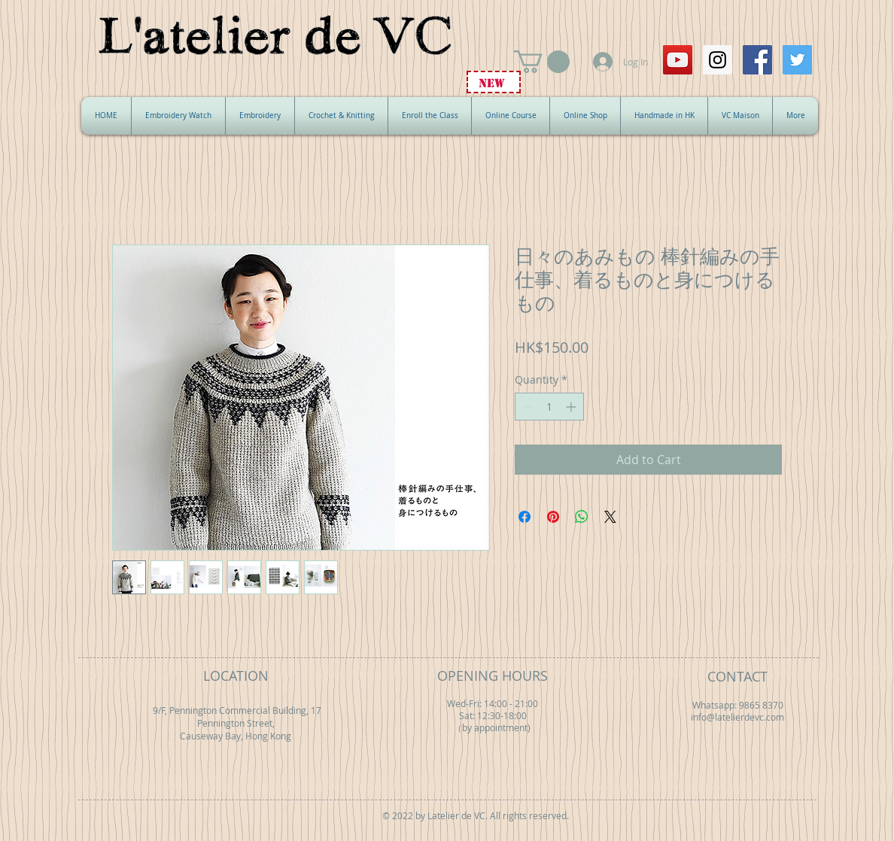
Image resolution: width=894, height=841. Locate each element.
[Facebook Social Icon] (757, 59)
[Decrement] (526, 406)
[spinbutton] (549, 406)
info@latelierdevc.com (737, 717)
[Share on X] (610, 517)
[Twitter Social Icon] (797, 59)
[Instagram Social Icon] (717, 59)
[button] (542, 61)
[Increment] (572, 406)
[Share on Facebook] (524, 517)
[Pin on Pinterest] (553, 517)
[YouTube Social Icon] (677, 59)
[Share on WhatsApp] (582, 517)
